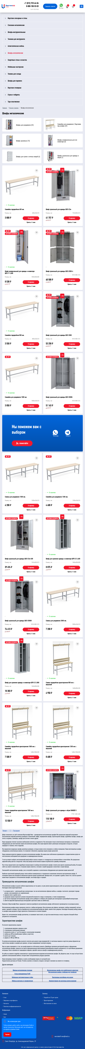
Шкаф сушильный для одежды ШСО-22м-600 (19, 559)
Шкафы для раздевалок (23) (25, 125)
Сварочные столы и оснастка (17, 60)
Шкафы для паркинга (15, 81)
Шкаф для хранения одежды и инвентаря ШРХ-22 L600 (63, 559)
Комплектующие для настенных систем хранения (62, 981)
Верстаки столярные (14, 88)
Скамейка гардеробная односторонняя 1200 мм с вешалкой (61, 747)
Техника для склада (14, 74)
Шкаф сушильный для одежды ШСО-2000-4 (59, 271)
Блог (5, 1017)
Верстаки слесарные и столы (17, 18)
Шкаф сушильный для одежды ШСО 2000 (59, 335)
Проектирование (48, 1000)
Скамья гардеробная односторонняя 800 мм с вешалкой (60, 684)
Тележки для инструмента (16, 39)
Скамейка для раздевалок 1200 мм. (57, 497)
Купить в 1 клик (31, 222)
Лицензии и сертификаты (10, 1000)
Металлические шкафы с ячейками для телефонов (62, 972)
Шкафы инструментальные (16, 32)
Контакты (6, 1003)
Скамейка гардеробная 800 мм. (14, 335)
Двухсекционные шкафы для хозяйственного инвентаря (62, 970)
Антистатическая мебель (16, 46)
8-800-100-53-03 (32, 6)
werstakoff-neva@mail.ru (62, 1036)
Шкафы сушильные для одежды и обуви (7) (68, 157)
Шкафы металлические (15, 53)
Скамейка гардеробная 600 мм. (14, 209)
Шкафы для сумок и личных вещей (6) (28, 157)
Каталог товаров (13, 108)
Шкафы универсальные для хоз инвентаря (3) (67, 141)
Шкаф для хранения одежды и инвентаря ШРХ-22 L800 (22, 683)
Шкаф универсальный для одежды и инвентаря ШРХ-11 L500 (19, 272)
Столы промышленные (22, 974)
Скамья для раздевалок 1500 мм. (15, 497)
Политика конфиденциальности (12, 1006)
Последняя (16, 831)
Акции (5, 1014)
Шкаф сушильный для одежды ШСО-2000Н (18, 621)
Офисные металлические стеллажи (22, 970)
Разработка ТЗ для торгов (51, 997)
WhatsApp (61, 6)
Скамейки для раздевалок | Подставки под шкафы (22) (69, 125)
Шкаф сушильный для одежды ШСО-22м (58, 209)
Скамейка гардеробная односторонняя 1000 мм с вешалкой (20, 747)
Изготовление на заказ (50, 1003)
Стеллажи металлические (16, 25)
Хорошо (7, 1034)
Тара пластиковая (13, 102)
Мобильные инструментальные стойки (22, 977)
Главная (5, 108)
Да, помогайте (22, 443)
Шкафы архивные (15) (23, 141)
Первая (5, 831)
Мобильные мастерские (15, 67)
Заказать (50, 6)
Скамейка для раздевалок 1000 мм (16, 397)
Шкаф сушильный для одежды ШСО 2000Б (59, 397)
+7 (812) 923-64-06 (31, 3)
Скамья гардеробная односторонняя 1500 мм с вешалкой (19, 811)
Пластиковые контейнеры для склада (62, 977)
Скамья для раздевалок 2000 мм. (56, 621)
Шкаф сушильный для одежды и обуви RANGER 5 (61, 810)
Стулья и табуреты (14, 95)
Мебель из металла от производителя (22, 981)
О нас (5, 997)
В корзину (31, 218)
